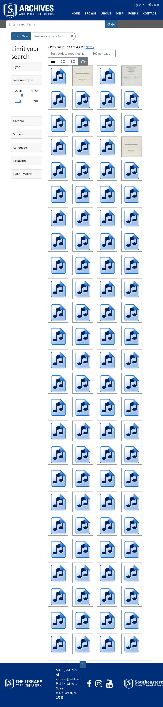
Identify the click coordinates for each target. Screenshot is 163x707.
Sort (67, 53)
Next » (90, 47)
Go (111, 24)
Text (18, 101)
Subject (18, 134)
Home (76, 13)
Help (119, 13)
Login (154, 5)
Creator (18, 121)
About (106, 13)
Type (16, 67)
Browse (90, 13)
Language (20, 147)
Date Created (22, 174)
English (137, 5)
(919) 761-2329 (66, 670)
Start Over (21, 36)
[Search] (55, 24)
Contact (149, 13)
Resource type (23, 80)
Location (19, 161)
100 (101, 53)
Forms (133, 13)
